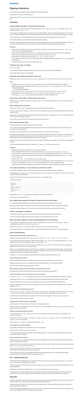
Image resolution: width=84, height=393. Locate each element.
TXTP (16, 44)
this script (16, 246)
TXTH (11, 44)
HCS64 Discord (19, 14)
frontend (14, 3)
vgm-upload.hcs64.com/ (26, 17)
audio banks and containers (32, 238)
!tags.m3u (46, 127)
